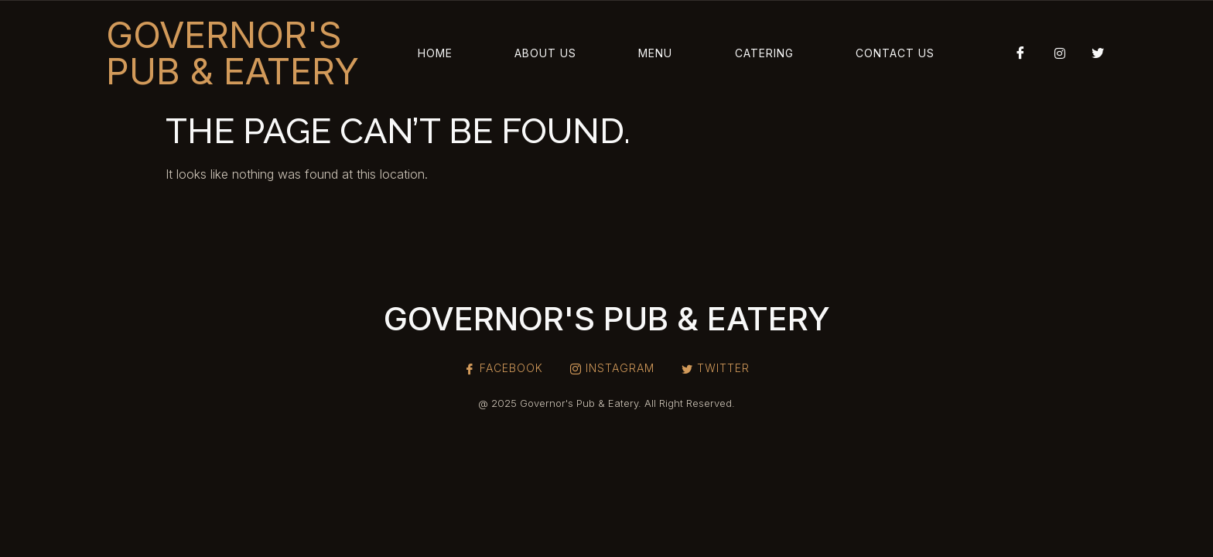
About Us (545, 53)
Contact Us (895, 53)
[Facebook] (1015, 52)
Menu (655, 53)
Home (435, 53)
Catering (764, 53)
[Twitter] (1092, 52)
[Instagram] (1053, 52)
